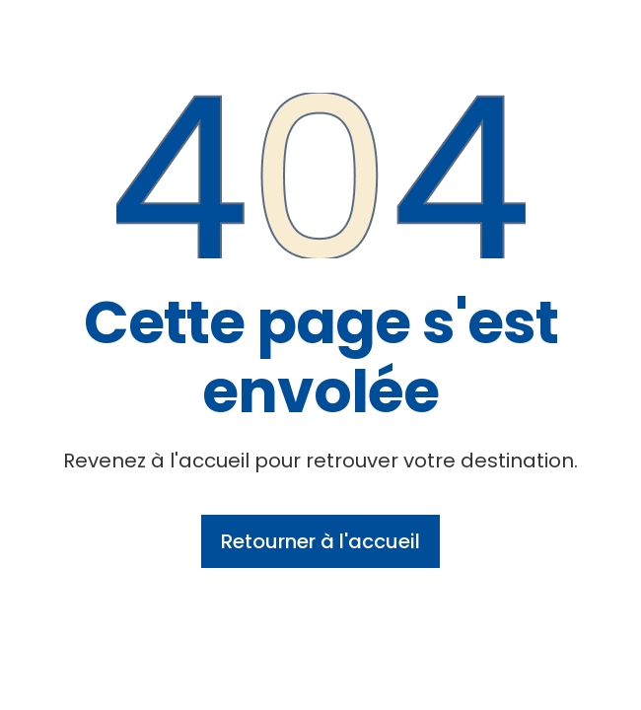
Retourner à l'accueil (320, 541)
